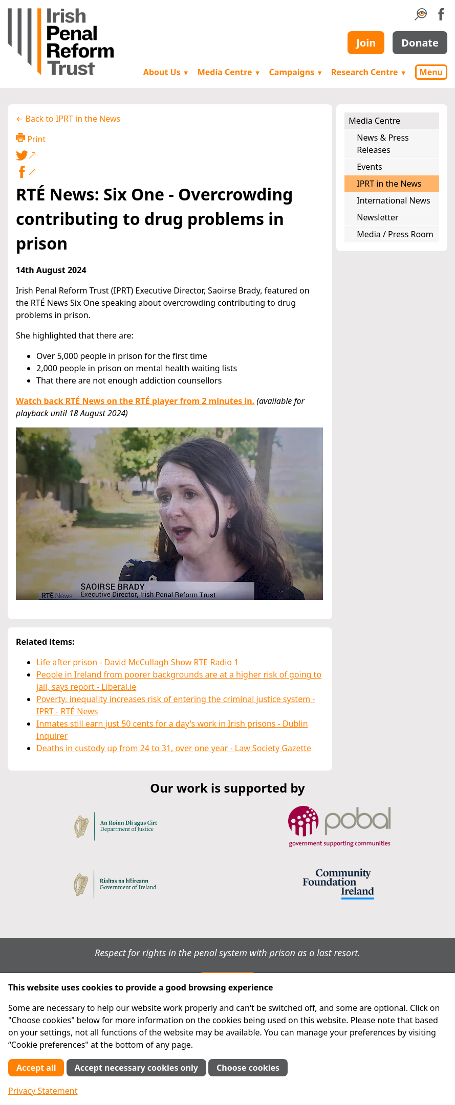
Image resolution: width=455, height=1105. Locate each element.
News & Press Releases (382, 143)
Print (31, 139)
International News (393, 200)
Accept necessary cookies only (136, 1067)
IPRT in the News (389, 183)
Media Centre (229, 72)
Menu (431, 72)
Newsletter (377, 217)
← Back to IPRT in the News (68, 118)
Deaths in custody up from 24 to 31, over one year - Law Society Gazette (173, 748)
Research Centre (368, 72)
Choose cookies (247, 1067)
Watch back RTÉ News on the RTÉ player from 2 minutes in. (135, 401)
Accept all (36, 1067)
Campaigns (296, 72)
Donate (420, 43)
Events (369, 166)
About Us (166, 72)
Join (366, 43)
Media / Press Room (395, 234)
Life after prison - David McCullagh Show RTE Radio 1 (137, 662)
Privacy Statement (43, 1090)
